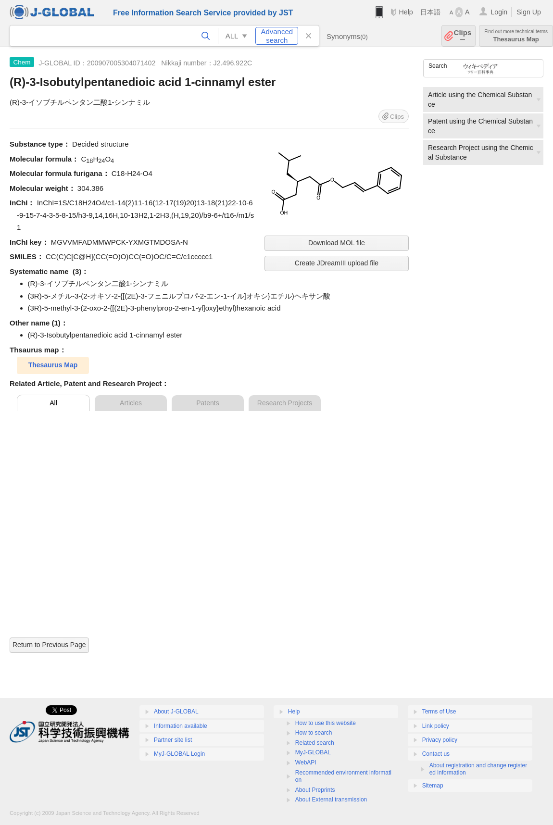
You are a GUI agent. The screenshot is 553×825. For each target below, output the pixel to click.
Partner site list (173, 740)
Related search (314, 742)
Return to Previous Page (49, 645)
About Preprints (315, 790)
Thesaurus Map (516, 36)
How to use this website (325, 723)
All (53, 403)
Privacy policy (439, 740)
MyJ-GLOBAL (313, 752)
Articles (131, 403)
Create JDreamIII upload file (336, 263)
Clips (463, 35)
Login (498, 12)
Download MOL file (336, 243)
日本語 (430, 12)
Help (406, 12)
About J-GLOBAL (176, 711)
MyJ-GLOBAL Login (179, 753)
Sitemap (432, 785)
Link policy (435, 726)
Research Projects (284, 403)
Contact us (436, 753)
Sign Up (528, 12)
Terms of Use (439, 711)
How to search (313, 732)
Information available (180, 726)
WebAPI (305, 762)
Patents (207, 403)
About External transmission (331, 799)
